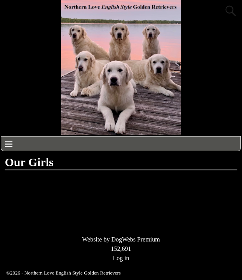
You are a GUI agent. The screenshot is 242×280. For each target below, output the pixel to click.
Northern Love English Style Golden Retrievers (72, 273)
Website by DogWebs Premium (121, 239)
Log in (121, 258)
